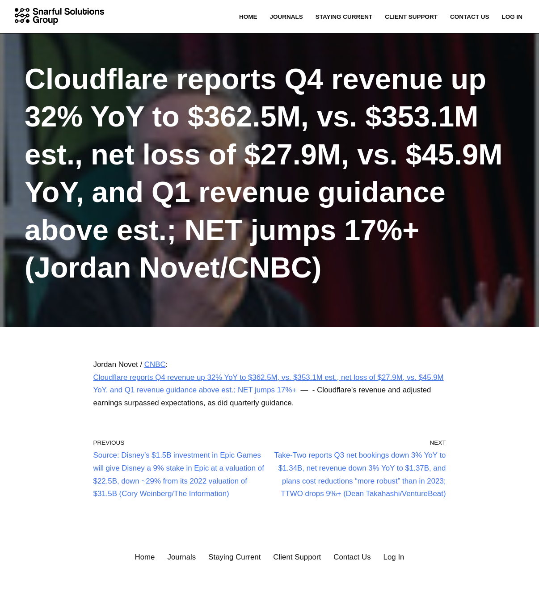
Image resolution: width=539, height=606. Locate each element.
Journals (285, 16)
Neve (16, 593)
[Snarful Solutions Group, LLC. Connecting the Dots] (62, 16)
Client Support (410, 16)
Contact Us (469, 16)
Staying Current (342, 16)
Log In (511, 16)
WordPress (91, 593)
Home (247, 16)
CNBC (155, 364)
